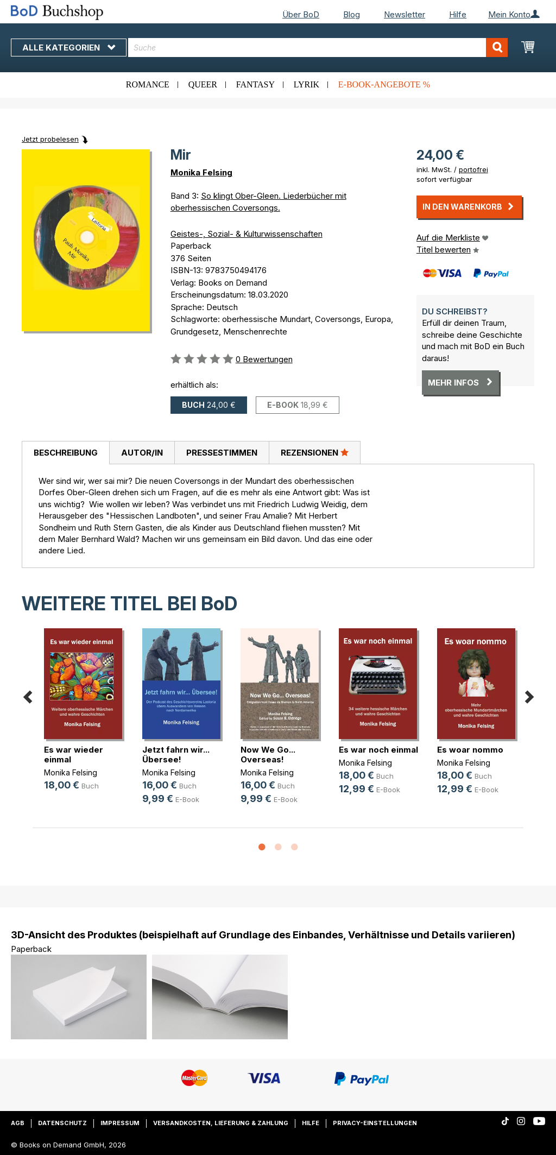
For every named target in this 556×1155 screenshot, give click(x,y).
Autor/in (142, 452)
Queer (202, 84)
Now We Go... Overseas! (268, 754)
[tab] (65, 453)
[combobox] (318, 47)
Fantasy (255, 84)
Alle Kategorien (68, 47)
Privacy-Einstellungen (375, 1123)
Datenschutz (62, 1123)
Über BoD (300, 14)
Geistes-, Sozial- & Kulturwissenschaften (246, 234)
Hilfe (457, 14)
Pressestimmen (221, 452)
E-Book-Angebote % (384, 84)
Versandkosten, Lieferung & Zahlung (220, 1123)
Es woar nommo (470, 749)
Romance (147, 84)
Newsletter (404, 14)
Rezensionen (315, 452)
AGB (17, 1123)
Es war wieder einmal (73, 754)
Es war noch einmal (378, 749)
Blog (351, 14)
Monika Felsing (201, 172)
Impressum (120, 1123)
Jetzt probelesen (50, 139)
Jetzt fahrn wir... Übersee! (176, 754)
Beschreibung (66, 452)
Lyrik (306, 84)
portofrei (473, 169)
